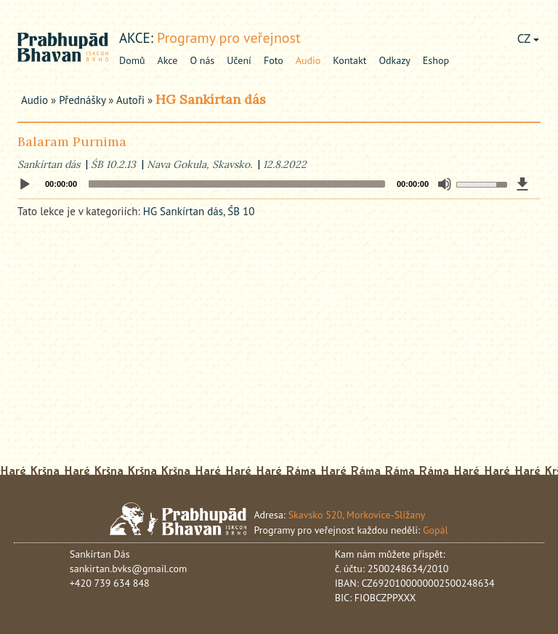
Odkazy (394, 60)
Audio (308, 60)
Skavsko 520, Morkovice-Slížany (357, 514)
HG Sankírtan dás (210, 99)
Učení (239, 60)
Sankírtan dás (48, 164)
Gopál (435, 530)
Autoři (130, 100)
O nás (202, 60)
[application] (279, 184)
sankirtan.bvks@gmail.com (128, 568)
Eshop (436, 60)
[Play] (24, 184)
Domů (132, 60)
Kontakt (349, 60)
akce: (136, 38)
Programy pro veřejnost (229, 37)
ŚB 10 (240, 211)
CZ (528, 39)
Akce (168, 60)
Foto (273, 60)
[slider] (237, 184)
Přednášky (82, 100)
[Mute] (444, 184)
